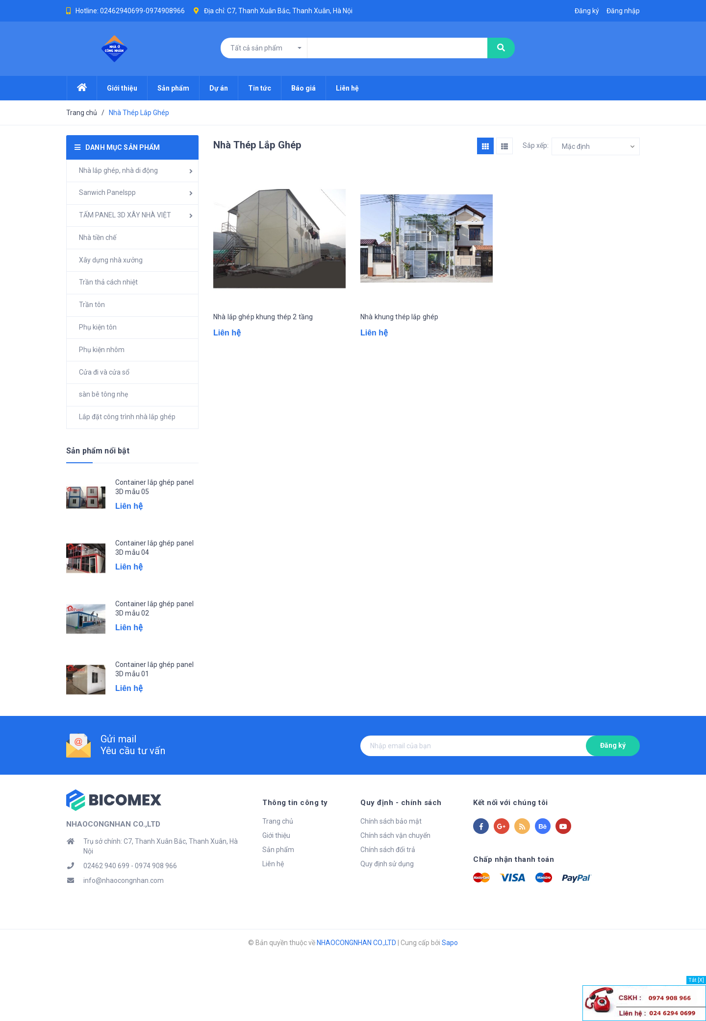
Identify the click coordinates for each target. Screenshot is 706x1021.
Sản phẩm (278, 850)
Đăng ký (613, 745)
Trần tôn (92, 305)
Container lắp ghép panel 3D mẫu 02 (154, 608)
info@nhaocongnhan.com (123, 880)
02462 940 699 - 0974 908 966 (130, 866)
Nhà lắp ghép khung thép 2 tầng (263, 317)
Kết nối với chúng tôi (510, 802)
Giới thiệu (276, 835)
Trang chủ (277, 821)
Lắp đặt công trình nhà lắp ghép (127, 417)
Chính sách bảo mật (391, 821)
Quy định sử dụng (387, 864)
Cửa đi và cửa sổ (104, 372)
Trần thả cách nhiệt (108, 282)
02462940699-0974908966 (142, 11)
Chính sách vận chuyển (395, 835)
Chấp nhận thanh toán (513, 859)
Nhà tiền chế (97, 237)
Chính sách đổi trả (387, 850)
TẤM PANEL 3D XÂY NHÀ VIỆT (125, 215)
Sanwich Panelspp (107, 192)
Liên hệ (273, 864)
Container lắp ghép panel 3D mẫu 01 (154, 669)
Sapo (450, 943)
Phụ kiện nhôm (102, 350)
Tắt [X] (696, 980)
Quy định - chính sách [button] (401, 802)
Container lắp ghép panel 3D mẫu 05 (154, 487)
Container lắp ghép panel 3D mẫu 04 (154, 548)
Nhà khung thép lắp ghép (399, 317)
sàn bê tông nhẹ (103, 394)
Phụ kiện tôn (98, 327)
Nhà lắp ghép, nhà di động (118, 170)
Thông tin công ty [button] (295, 802)
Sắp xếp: (536, 145)
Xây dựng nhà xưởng (111, 260)
